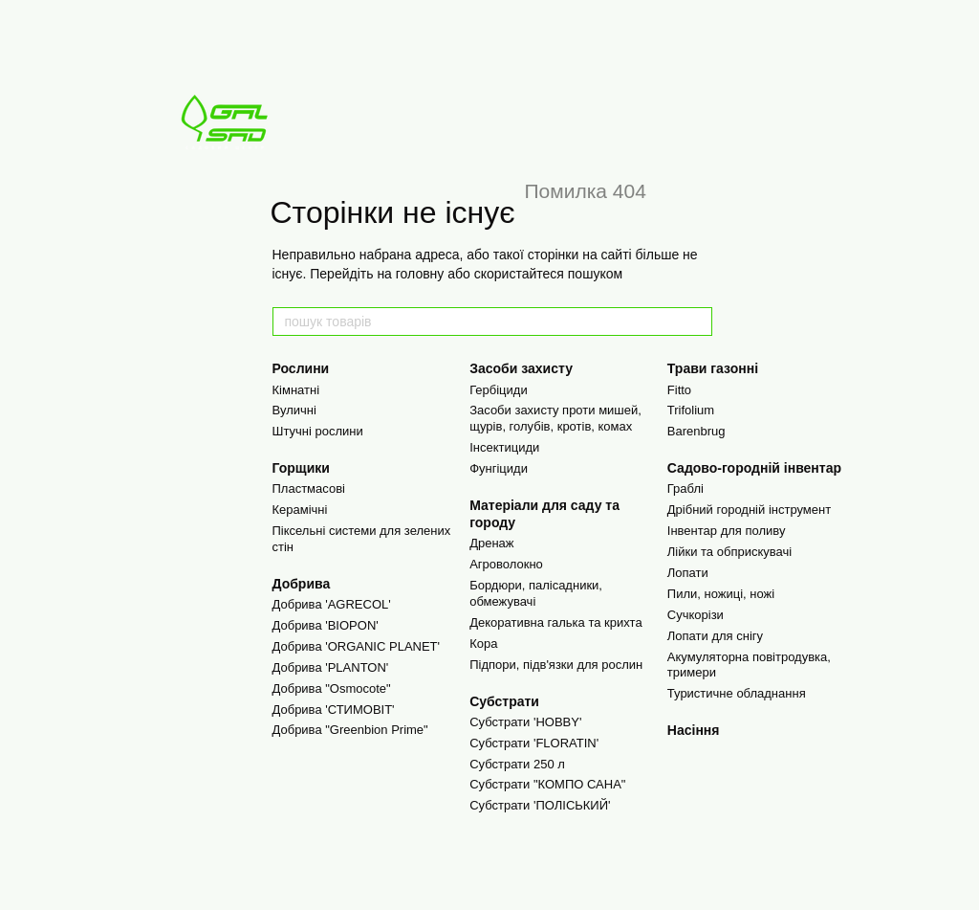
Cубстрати (504, 701)
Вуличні (294, 410)
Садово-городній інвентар (754, 468)
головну (420, 273)
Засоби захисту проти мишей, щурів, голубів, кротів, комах (555, 418)
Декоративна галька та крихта (555, 622)
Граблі (685, 488)
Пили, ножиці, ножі (720, 594)
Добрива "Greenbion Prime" (350, 729)
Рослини (301, 368)
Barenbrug (696, 431)
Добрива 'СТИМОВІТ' (333, 709)
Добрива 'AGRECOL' (331, 604)
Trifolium (690, 410)
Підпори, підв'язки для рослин (555, 664)
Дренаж (491, 543)
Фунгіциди (498, 468)
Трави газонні (712, 368)
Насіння (693, 730)
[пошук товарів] (697, 321)
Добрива (301, 583)
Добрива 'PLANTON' (330, 667)
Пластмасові (308, 488)
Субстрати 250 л (517, 764)
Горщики (301, 468)
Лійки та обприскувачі (729, 551)
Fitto (679, 390)
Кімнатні (296, 390)
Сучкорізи (695, 615)
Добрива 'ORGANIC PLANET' (356, 646)
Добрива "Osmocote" (331, 688)
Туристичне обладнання (736, 693)
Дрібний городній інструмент (749, 509)
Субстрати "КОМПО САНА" (547, 784)
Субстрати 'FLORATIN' (533, 743)
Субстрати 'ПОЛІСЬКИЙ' (539, 805)
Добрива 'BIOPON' (325, 625)
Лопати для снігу (715, 636)
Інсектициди (504, 447)
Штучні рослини (317, 431)
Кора (483, 643)
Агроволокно (506, 564)
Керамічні (300, 509)
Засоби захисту (521, 368)
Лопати (687, 573)
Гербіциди (498, 390)
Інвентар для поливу (726, 530)
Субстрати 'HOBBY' (525, 722)
